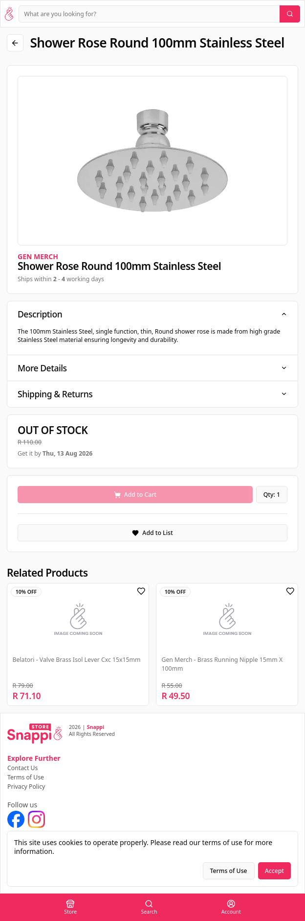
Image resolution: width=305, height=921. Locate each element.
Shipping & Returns (152, 394)
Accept (274, 871)
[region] (152, 160)
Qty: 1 (271, 494)
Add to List (152, 533)
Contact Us (22, 768)
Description (152, 314)
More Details (152, 368)
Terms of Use (25, 777)
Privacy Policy (26, 786)
